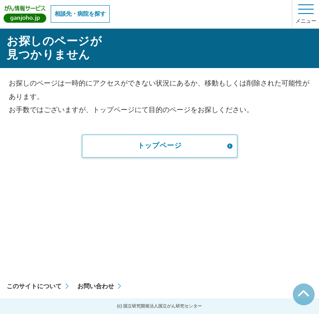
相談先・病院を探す (80, 13)
